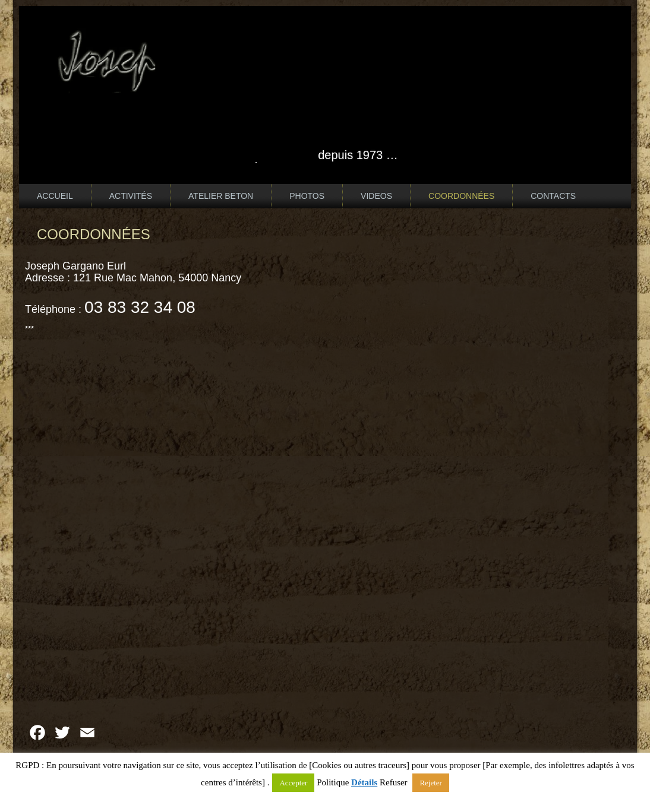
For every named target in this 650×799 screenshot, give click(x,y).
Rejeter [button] (430, 782)
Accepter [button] (293, 782)
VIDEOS (376, 196)
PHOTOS (306, 196)
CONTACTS (553, 196)
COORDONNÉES (461, 196)
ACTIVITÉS (130, 196)
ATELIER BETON (220, 196)
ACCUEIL (55, 196)
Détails (364, 782)
